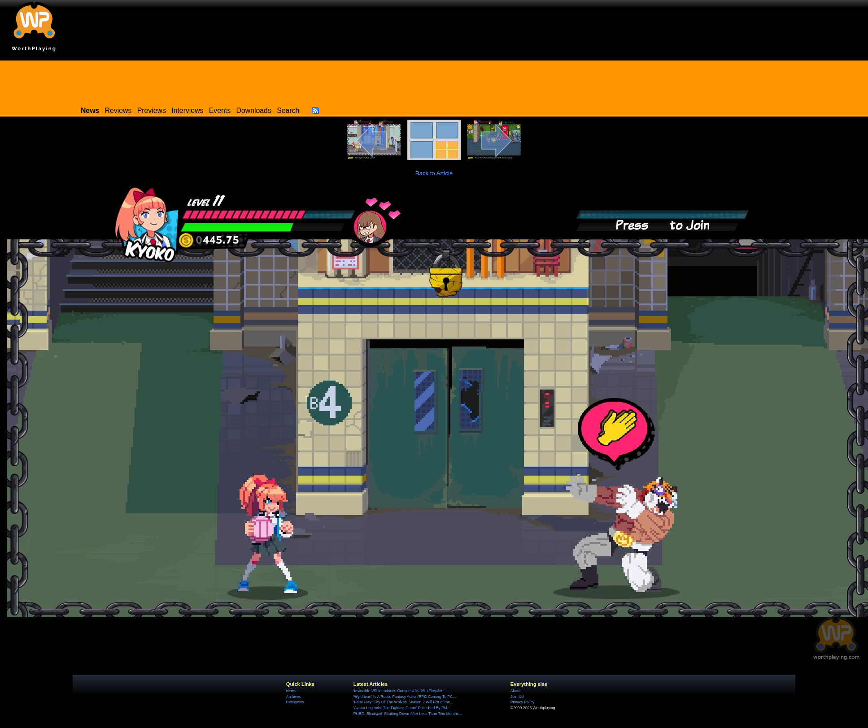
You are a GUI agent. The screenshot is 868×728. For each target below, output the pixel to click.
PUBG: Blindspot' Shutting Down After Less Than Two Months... (407, 713)
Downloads (253, 110)
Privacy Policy (522, 702)
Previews (151, 110)
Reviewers (295, 702)
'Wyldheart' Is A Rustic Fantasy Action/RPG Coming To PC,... (405, 696)
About (515, 691)
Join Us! (517, 696)
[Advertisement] (434, 81)
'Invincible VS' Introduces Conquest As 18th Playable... (400, 691)
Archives (293, 696)
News (291, 691)
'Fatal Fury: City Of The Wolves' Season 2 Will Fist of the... (403, 702)
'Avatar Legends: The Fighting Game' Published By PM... (401, 708)
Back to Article (434, 173)
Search (288, 110)
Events (220, 110)
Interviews (187, 110)
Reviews (118, 110)
